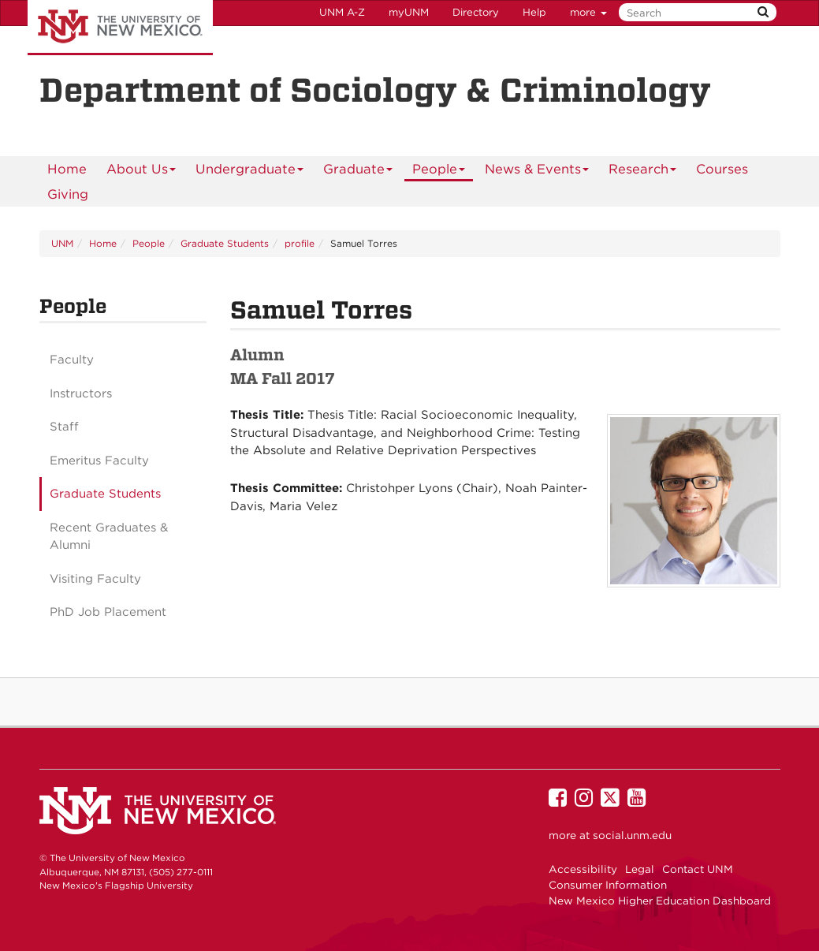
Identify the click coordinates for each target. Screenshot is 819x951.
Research (643, 171)
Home (67, 169)
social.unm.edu (632, 835)
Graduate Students (225, 243)
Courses (722, 169)
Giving (67, 194)
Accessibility (583, 869)
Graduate (358, 171)
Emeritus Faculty (99, 460)
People (439, 171)
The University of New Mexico (120, 27)
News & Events (537, 171)
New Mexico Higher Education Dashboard (660, 900)
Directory (475, 12)
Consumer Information (608, 884)
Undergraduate (249, 171)
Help (534, 12)
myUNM (409, 12)
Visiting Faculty (95, 579)
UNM (62, 243)
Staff (64, 427)
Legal (639, 869)
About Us (141, 171)
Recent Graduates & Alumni (109, 536)
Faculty (72, 359)
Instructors (81, 393)
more (588, 12)
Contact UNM (697, 869)
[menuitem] (67, 168)
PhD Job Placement (108, 612)
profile (300, 243)
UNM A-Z (342, 12)
